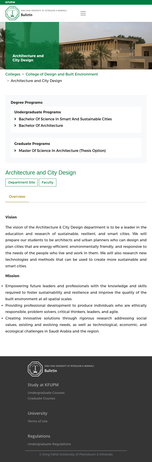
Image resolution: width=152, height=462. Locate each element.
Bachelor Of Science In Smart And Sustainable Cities (65, 119)
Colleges (12, 74)
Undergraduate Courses (46, 393)
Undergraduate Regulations (49, 444)
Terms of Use (38, 421)
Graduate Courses (41, 398)
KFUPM (10, 2)
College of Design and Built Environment (62, 74)
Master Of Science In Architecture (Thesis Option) (62, 151)
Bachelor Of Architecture (41, 125)
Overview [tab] (17, 196)
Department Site (21, 182)
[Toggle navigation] (83, 13)
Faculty (47, 182)
